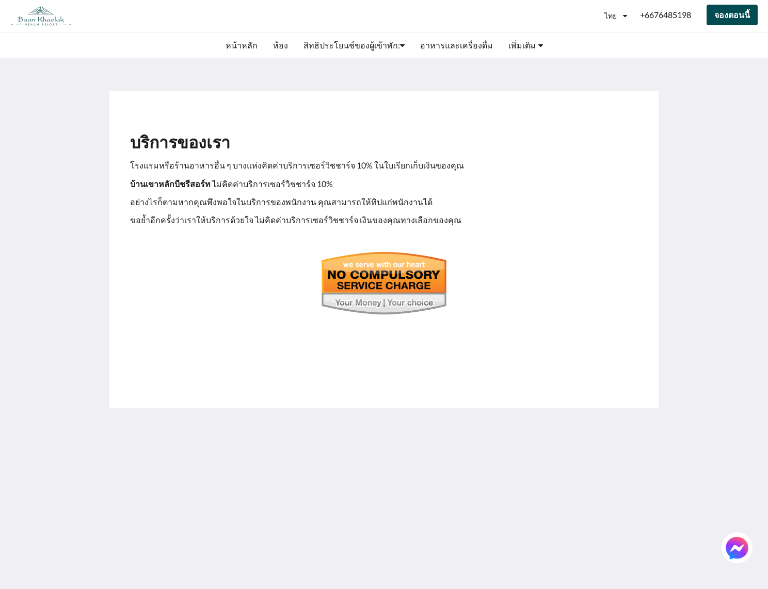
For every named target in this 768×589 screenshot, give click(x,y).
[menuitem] (242, 45)
